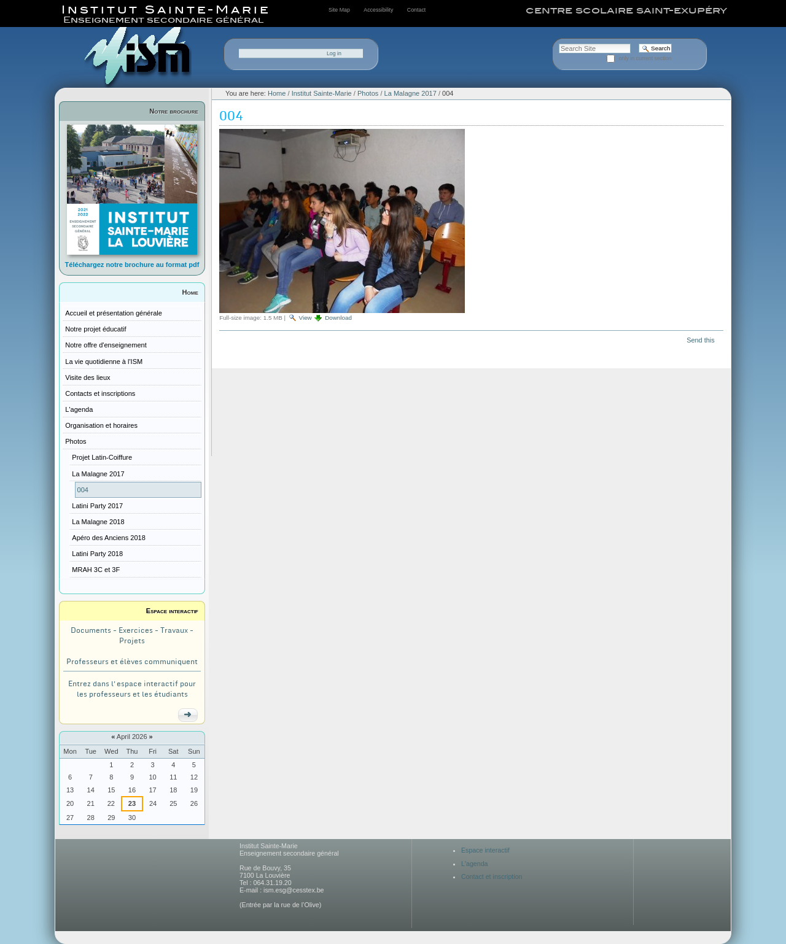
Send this (700, 340)
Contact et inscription (492, 876)
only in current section (645, 58)
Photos (367, 93)
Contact (416, 10)
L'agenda (474, 863)
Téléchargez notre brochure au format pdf (132, 264)
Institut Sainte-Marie (322, 93)
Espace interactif (172, 610)
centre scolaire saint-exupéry (626, 10)
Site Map (339, 10)
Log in (334, 53)
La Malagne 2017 (410, 93)
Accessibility (378, 10)
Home (190, 292)
